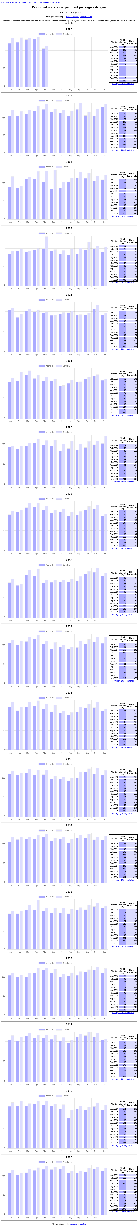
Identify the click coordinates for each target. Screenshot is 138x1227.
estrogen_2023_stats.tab (123, 283)
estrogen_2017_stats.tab (123, 681)
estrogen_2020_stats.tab (123, 482)
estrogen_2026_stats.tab (123, 84)
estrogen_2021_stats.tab (123, 415)
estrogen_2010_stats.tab (123, 1145)
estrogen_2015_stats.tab (123, 813)
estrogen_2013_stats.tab (123, 946)
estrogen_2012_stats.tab (123, 1013)
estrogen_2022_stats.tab (123, 349)
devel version (86, 17)
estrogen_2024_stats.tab (123, 216)
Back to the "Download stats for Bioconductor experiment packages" (31, 2)
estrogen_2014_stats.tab (123, 880)
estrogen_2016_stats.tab (123, 747)
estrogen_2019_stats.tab (123, 548)
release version (72, 17)
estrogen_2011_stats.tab (123, 1079)
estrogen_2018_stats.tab (123, 614)
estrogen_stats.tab (78, 1224)
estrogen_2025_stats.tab (123, 150)
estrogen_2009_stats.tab (123, 1212)
